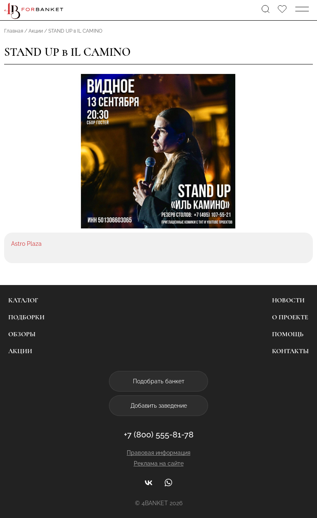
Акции (20, 351)
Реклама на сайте (159, 463)
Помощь (287, 334)
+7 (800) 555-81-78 (159, 435)
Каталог (23, 300)
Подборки (26, 317)
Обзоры (21, 334)
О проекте (290, 317)
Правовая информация (158, 452)
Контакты (290, 351)
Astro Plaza (26, 243)
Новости (288, 300)
